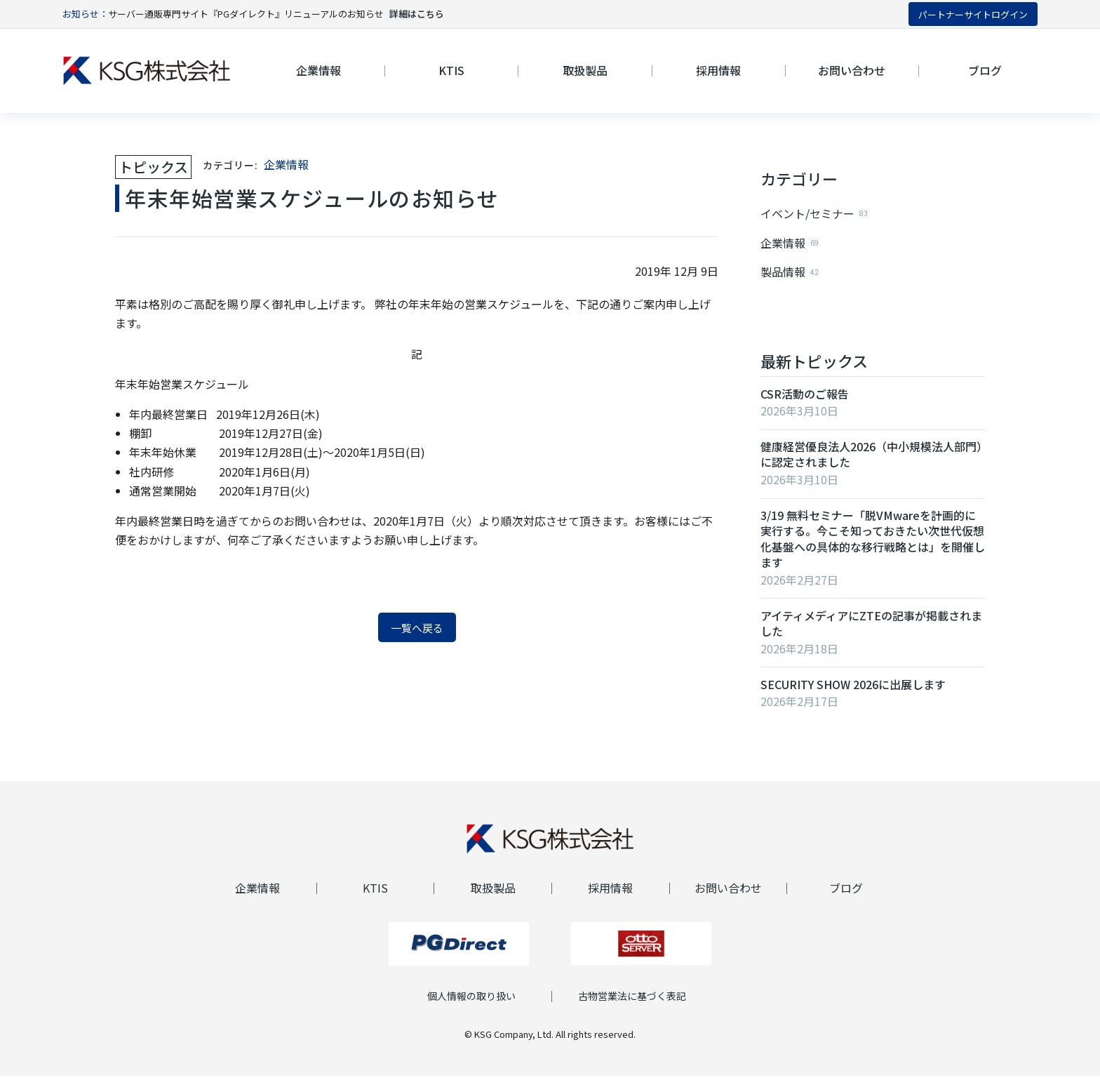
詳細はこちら (416, 13)
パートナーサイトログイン (973, 14)
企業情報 (286, 164)
